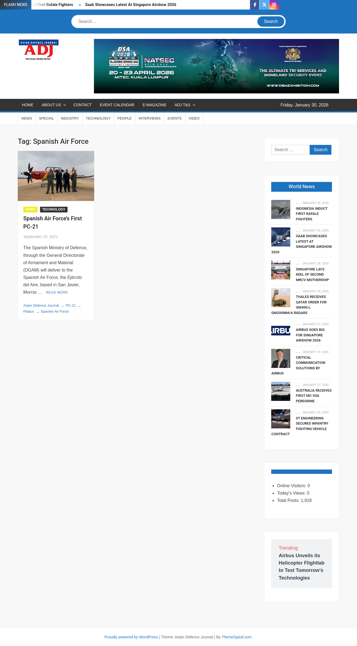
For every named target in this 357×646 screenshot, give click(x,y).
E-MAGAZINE (154, 105)
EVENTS (174, 118)
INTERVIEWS (150, 118)
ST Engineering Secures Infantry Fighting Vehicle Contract (299, 426)
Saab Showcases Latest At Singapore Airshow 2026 (130, 5)
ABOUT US (51, 105)
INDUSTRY (70, 118)
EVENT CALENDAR (117, 105)
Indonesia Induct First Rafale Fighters (311, 214)
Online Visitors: (292, 485)
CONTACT (83, 105)
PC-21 (71, 305)
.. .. (298, 203)
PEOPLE (125, 118)
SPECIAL (46, 118)
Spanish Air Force (55, 311)
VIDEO (194, 118)
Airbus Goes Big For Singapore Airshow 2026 (310, 335)
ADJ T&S (182, 105)
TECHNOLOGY (98, 118)
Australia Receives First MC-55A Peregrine (313, 396)
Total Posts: (289, 500)
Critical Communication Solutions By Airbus (298, 365)
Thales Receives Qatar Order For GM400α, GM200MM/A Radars (299, 304)
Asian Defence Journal (41, 305)
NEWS (27, 118)
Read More (57, 292)
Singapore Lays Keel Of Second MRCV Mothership (312, 274)
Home (27, 105)
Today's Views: (292, 493)
